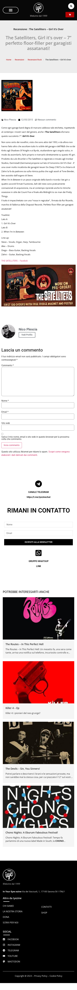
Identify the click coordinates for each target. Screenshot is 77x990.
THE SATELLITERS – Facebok (14, 260)
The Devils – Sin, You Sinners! (23, 768)
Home (8, 60)
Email (4, 412)
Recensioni (19, 60)
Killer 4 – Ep (12, 708)
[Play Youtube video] (38, 285)
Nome (5, 401)
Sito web (5, 423)
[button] (11, 10)
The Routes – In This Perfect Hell (24, 644)
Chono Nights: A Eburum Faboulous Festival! (32, 832)
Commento (7, 365)
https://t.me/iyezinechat (38, 497)
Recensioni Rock (35, 60)
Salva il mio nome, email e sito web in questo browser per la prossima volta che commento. (35, 438)
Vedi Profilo (27, 335)
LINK (38, 566)
